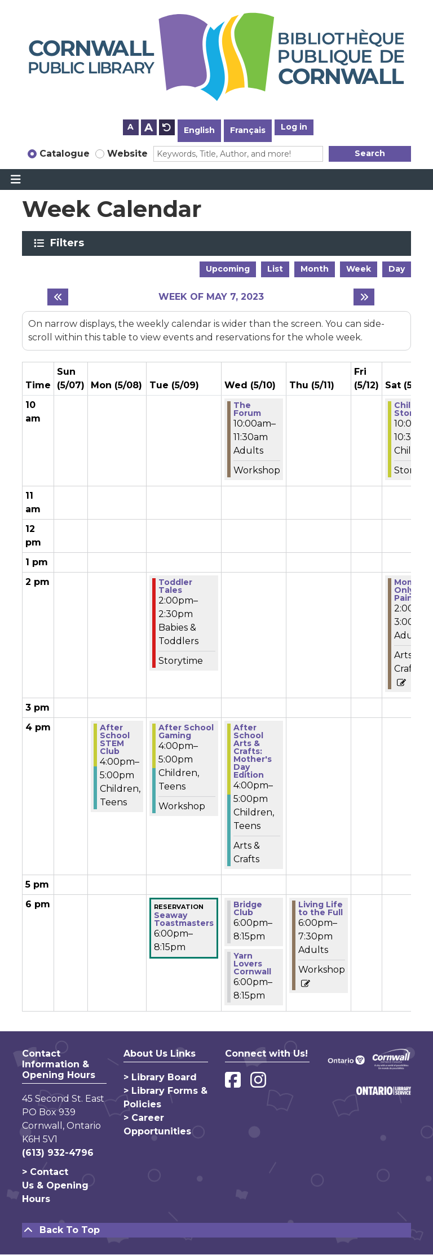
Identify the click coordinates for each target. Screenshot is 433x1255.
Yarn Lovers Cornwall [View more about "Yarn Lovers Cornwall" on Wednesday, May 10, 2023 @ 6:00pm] (252, 963)
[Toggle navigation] (15, 180)
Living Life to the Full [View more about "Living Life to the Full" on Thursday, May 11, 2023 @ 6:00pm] (320, 908)
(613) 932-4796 (58, 1152)
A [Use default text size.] (167, 127)
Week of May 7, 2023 (211, 296)
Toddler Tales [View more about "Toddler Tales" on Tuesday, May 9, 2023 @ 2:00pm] (175, 586)
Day (396, 269)
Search (370, 153)
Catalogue (64, 153)
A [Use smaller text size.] (130, 127)
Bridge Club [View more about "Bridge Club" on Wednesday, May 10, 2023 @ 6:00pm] (247, 908)
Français (248, 130)
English (199, 130)
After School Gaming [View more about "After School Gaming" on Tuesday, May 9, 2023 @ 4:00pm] (186, 731)
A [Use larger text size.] (148, 127)
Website (127, 153)
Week (358, 269)
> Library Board (160, 1077)
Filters (69, 243)
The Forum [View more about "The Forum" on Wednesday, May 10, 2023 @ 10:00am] (247, 409)
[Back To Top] (216, 1230)
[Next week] (364, 297)
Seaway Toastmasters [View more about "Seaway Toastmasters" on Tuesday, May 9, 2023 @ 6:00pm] (184, 919)
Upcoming (228, 269)
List (275, 269)
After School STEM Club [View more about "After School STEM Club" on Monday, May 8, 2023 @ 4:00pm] (115, 739)
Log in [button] (294, 127)
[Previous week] (57, 297)
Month (315, 269)
